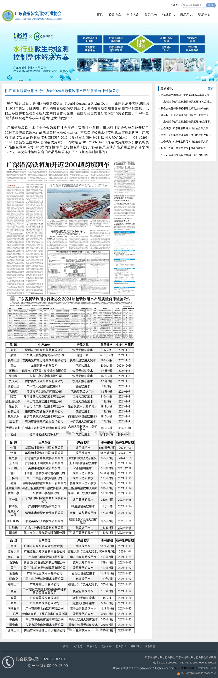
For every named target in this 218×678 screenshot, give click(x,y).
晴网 (213, 668)
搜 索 (210, 5)
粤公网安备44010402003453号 (198, 673)
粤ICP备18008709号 (186, 668)
